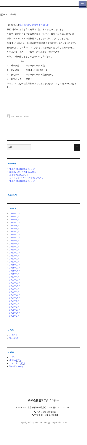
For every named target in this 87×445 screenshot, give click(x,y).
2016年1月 (14, 316)
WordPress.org (16, 366)
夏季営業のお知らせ (18, 175)
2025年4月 (14, 219)
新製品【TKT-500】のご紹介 (23, 172)
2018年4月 (14, 292)
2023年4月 (14, 243)
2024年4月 (14, 228)
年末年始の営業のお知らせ (22, 169)
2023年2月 (14, 246)
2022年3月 (14, 259)
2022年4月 (14, 256)
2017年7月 (14, 304)
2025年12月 (15, 213)
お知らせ (26, 116)
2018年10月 (15, 286)
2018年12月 (15, 283)
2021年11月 (15, 268)
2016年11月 (15, 310)
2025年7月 (14, 216)
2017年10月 (15, 298)
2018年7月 (14, 289)
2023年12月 (15, 234)
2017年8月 (14, 301)
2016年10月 (15, 313)
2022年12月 (15, 252)
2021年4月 (14, 274)
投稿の (15, 360)
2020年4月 (14, 277)
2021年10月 (15, 271)
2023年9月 (14, 240)
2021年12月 (15, 265)
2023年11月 (15, 237)
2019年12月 (15, 280)
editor (12, 116)
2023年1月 (14, 249)
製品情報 (13, 338)
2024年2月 (14, 231)
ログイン (13, 357)
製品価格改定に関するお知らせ (34, 25)
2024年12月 (15, 222)
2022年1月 (14, 262)
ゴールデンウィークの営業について (26, 178)
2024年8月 (14, 225)
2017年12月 (15, 295)
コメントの (17, 363)
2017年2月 (14, 307)
